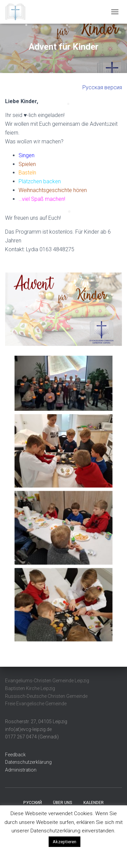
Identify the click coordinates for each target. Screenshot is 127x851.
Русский (32, 802)
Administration (20, 770)
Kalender (93, 802)
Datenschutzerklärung (28, 762)
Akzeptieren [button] (64, 841)
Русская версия (102, 87)
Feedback (15, 754)
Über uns (62, 802)
